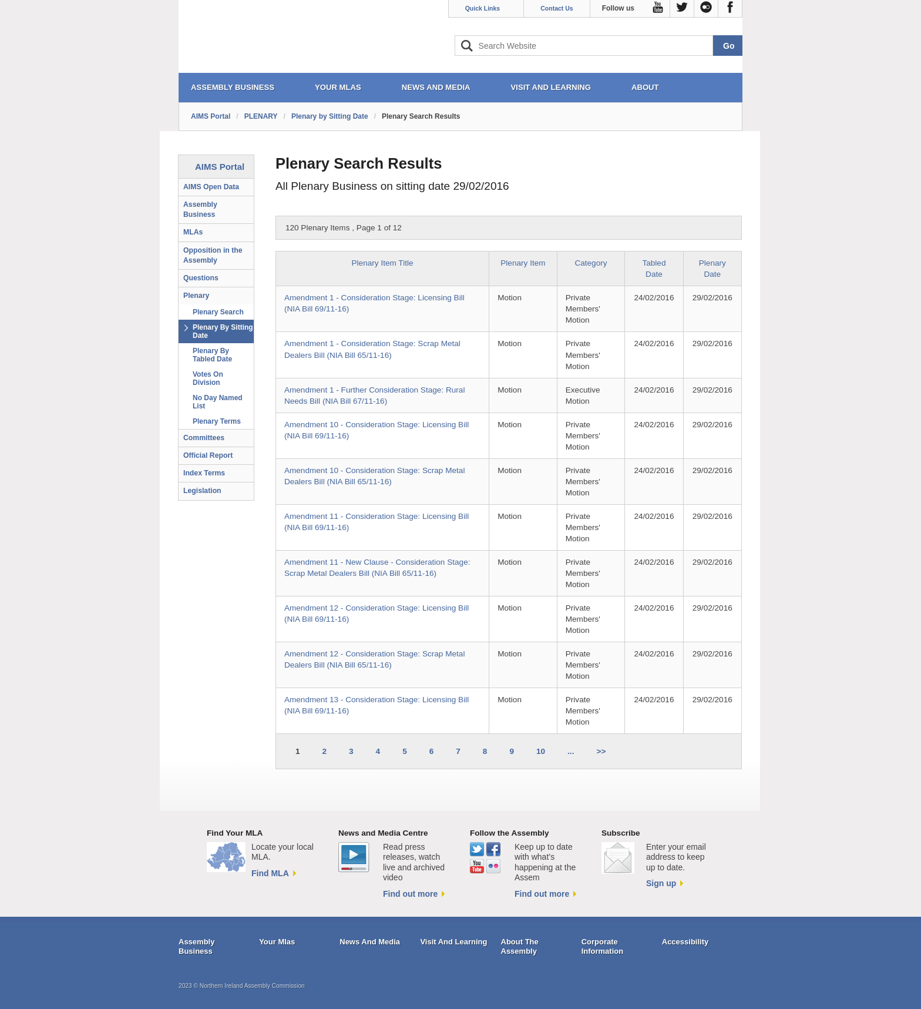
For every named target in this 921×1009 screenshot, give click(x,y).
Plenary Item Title (383, 263)
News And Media (370, 941)
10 (540, 751)
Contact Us (556, 8)
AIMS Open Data (211, 187)
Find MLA (270, 873)
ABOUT (645, 87)
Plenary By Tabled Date (212, 355)
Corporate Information (602, 946)
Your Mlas (277, 941)
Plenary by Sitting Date (329, 116)
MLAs (193, 232)
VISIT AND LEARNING (551, 87)
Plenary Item (522, 263)
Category (590, 263)
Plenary (196, 295)
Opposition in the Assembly (213, 255)
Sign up (661, 883)
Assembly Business (200, 209)
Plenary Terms (217, 421)
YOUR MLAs (338, 87)
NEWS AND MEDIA (436, 87)
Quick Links (482, 8)
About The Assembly (520, 946)
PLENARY (261, 116)
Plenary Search (218, 312)
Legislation (202, 491)
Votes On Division (208, 378)
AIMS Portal (210, 116)
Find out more (410, 894)
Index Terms (204, 473)
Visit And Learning (453, 941)
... (570, 751)
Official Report (208, 455)
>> (601, 751)
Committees (203, 438)
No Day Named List (218, 402)
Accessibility (685, 941)
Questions (201, 278)
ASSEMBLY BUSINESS (232, 87)
